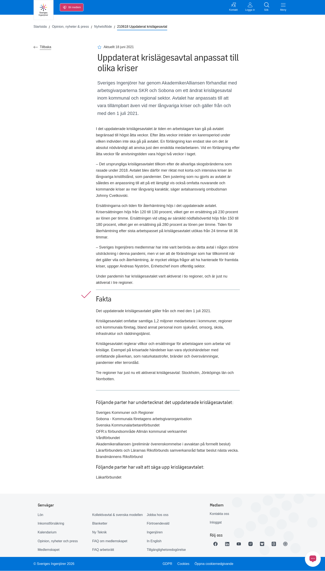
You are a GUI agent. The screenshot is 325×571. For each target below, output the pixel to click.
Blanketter (99, 523)
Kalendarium (47, 532)
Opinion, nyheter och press (58, 541)
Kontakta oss (219, 514)
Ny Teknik (99, 532)
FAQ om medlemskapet (109, 541)
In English (154, 541)
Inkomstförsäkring (51, 523)
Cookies (183, 564)
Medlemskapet (49, 550)
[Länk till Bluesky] (263, 544)
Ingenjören (155, 532)
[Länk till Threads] (274, 544)
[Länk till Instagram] (251, 544)
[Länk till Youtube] (239, 544)
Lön (40, 515)
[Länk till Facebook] (216, 544)
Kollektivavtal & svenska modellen (117, 515)
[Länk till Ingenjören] (286, 544)
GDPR (167, 564)
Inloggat (216, 522)
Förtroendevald (158, 523)
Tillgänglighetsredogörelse (166, 550)
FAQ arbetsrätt (103, 550)
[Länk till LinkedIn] (227, 544)
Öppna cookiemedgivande (214, 564)
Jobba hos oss (157, 515)
